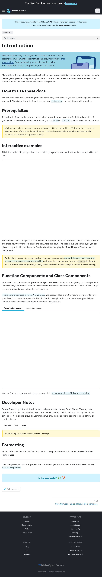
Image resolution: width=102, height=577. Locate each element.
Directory (75, 533)
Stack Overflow (75, 536)
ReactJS (75, 547)
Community (75, 529)
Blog (27, 547)
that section (56, 101)
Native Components (11, 467)
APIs (27, 529)
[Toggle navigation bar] (4, 10)
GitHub (26, 554)
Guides (26, 521)
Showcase (75, 521)
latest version (64, 25)
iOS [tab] (16, 425)
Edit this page (11, 489)
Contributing (75, 525)
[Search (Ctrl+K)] (97, 11)
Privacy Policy (75, 550)
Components (27, 525)
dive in (56, 120)
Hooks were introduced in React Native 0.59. (23, 295)
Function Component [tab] (13, 308)
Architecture (27, 533)
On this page (10, 38)
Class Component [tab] (33, 308)
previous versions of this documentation (71, 393)
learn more (71, 3)
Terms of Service (75, 554)
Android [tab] (7, 425)
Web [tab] (24, 425)
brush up (66, 120)
